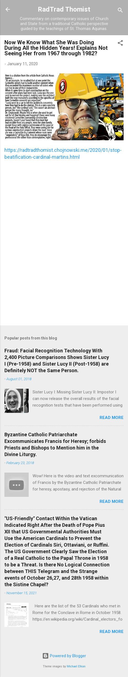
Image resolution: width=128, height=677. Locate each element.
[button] (120, 44)
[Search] (120, 11)
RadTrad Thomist (64, 9)
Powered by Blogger (64, 655)
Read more (112, 417)
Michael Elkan (76, 666)
